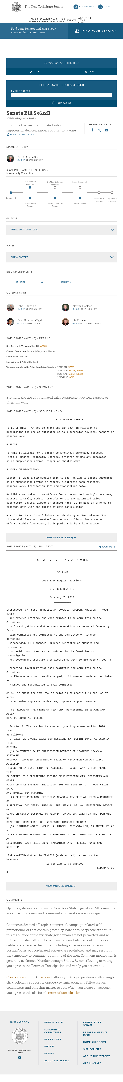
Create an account (20, 985)
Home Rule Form (94, 1050)
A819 (71, 385)
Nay (92, 79)
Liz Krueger (80, 327)
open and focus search (107, 21)
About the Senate (56, 1068)
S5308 (72, 378)
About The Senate (94, 21)
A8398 (79, 381)
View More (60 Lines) (59, 545)
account (46, 985)
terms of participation (64, 1000)
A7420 (43, 353)
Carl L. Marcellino (28, 164)
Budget (49, 1054)
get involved (87, 8)
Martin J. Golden (82, 313)
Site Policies (92, 1057)
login (107, 8)
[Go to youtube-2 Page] (19, 1064)
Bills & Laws (56, 21)
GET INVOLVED (92, 1071)
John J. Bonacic (26, 313)
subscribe (65, 111)
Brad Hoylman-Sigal (29, 327)
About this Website (96, 1064)
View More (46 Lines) (59, 893)
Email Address (20, 99)
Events (75, 21)
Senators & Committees (38, 21)
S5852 (72, 381)
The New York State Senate (44, 8)
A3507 (79, 378)
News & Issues (19, 21)
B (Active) (65, 289)
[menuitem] (19, 21)
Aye (37, 79)
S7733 (71, 375)
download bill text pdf (22, 142)
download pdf (109, 554)
